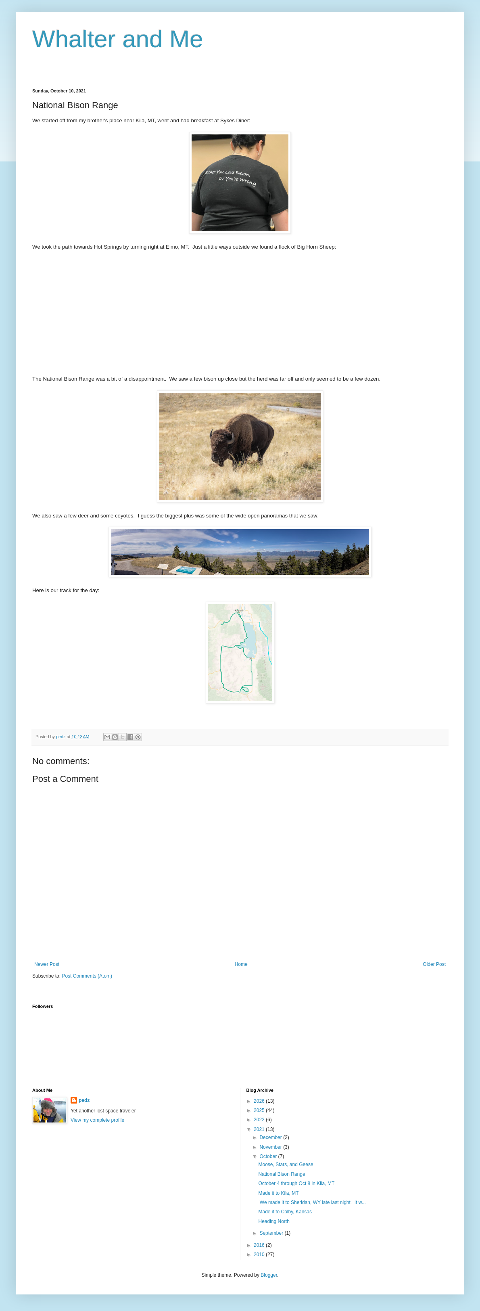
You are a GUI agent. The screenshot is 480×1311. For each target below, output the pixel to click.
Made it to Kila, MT (278, 1193)
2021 (260, 1129)
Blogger (269, 1275)
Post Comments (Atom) (87, 976)
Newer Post (46, 964)
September (271, 1233)
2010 (260, 1254)
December (271, 1137)
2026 (260, 1101)
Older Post (434, 964)
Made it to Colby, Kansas (285, 1212)
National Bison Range (281, 1174)
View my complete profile (97, 1120)
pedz (84, 1100)
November (271, 1147)
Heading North (273, 1221)
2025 (260, 1110)
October (268, 1156)
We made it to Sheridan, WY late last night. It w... (311, 1202)
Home (241, 964)
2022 (260, 1120)
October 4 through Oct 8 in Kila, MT (296, 1183)
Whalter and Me (117, 38)
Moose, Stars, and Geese (285, 1164)
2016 (260, 1245)
